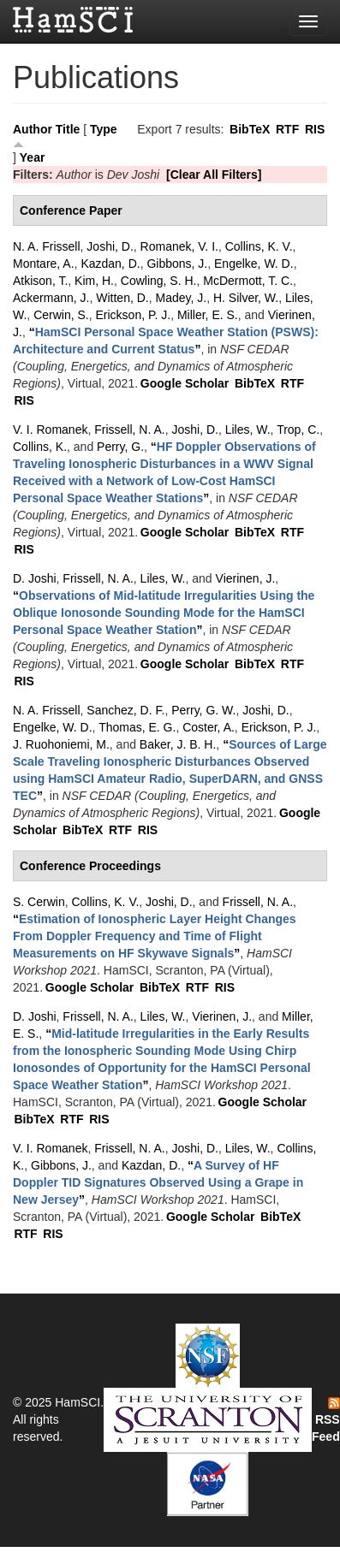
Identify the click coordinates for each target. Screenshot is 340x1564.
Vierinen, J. (246, 578)
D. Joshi (35, 578)
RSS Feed (326, 1420)
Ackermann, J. (51, 298)
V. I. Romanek (50, 429)
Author (32, 129)
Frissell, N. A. (129, 429)
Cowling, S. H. (159, 280)
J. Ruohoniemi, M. (61, 744)
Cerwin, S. (61, 315)
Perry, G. (120, 446)
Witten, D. (122, 298)
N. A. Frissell (47, 246)
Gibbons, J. (176, 263)
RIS (315, 129)
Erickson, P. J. (132, 315)
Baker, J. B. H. (178, 744)
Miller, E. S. (207, 315)
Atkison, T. (40, 280)
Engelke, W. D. (254, 263)
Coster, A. (208, 727)
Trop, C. (298, 429)
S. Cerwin (39, 902)
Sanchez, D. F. (125, 710)
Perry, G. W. (203, 710)
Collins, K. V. (259, 246)
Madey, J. (181, 298)
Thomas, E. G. (137, 727)
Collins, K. (40, 446)
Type (103, 129)
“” (163, 613)
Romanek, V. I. (179, 246)
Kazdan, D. (110, 263)
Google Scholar (184, 383)
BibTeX (250, 129)
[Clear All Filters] (214, 174)
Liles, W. (248, 429)
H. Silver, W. (245, 298)
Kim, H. (94, 280)
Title (68, 129)
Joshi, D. (109, 246)
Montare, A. (44, 263)
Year (32, 157)
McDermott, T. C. (248, 280)
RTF (287, 129)
